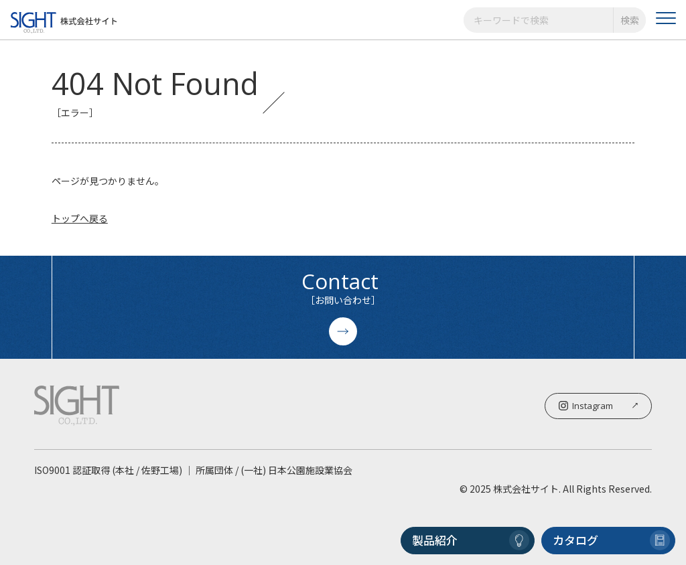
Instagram (598, 406)
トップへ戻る (80, 218)
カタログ (611, 540)
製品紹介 (470, 540)
